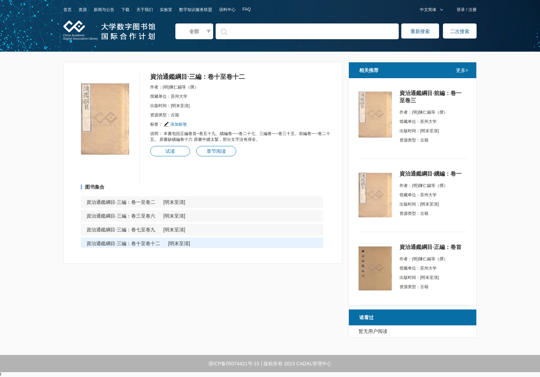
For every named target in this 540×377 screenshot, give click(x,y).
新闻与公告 (104, 9)
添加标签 (175, 124)
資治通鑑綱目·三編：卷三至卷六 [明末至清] (135, 216)
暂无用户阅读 (373, 331)
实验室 (166, 9)
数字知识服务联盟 (195, 9)
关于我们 (144, 9)
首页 (67, 9)
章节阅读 (216, 151)
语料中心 (227, 9)
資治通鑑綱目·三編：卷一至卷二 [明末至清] (135, 202)
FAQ (246, 9)
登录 (461, 9)
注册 (472, 9)
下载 (125, 9)
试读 (170, 151)
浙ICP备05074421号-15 (233, 363)
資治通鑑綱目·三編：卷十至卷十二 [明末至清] (138, 243)
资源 (83, 9)
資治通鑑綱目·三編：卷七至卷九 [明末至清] (135, 229)
